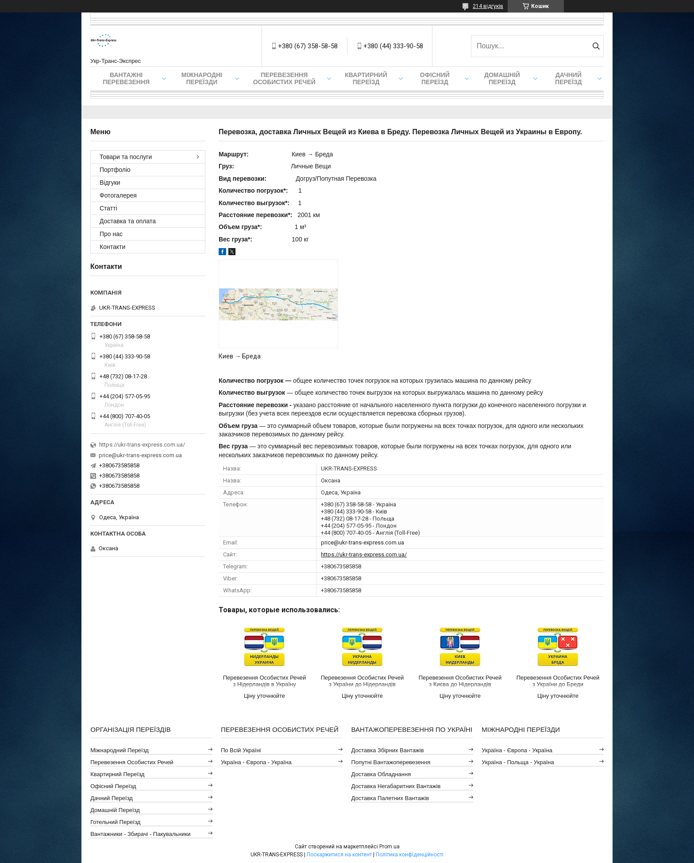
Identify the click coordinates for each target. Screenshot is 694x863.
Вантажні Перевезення (126, 78)
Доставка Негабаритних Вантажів (396, 786)
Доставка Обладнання (381, 774)
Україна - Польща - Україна (518, 762)
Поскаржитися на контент (339, 854)
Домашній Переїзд (502, 78)
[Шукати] (596, 46)
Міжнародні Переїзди (201, 78)
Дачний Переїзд (568, 78)
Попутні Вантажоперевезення (391, 762)
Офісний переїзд (435, 78)
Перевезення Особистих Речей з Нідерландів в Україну (264, 681)
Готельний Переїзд (115, 822)
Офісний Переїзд (113, 786)
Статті (108, 208)
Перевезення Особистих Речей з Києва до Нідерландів (460, 681)
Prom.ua (389, 847)
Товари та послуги (126, 156)
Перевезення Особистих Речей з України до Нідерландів (362, 681)
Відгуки (110, 182)
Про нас (111, 233)
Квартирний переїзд (366, 78)
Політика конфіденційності (409, 854)
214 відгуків (488, 6)
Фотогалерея (118, 195)
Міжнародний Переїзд (119, 750)
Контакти (112, 246)
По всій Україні (241, 750)
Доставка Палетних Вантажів (390, 798)
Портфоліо (115, 169)
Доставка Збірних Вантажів (387, 750)
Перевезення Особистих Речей (284, 78)
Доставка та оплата (128, 221)
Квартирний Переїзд (117, 774)
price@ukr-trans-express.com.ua (362, 542)
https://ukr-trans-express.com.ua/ (364, 554)
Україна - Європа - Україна (256, 762)
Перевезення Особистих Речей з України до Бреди (558, 681)
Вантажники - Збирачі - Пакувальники (140, 834)
